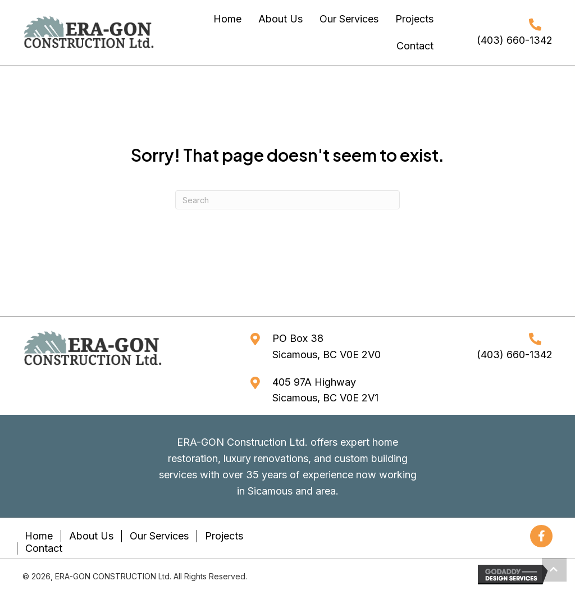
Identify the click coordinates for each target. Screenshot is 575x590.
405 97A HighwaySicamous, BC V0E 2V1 (325, 390)
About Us (91, 536)
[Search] (287, 199)
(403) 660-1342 (515, 40)
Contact (43, 548)
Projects (224, 536)
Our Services (159, 536)
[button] (541, 536)
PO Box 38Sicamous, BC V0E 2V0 (326, 346)
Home (39, 536)
